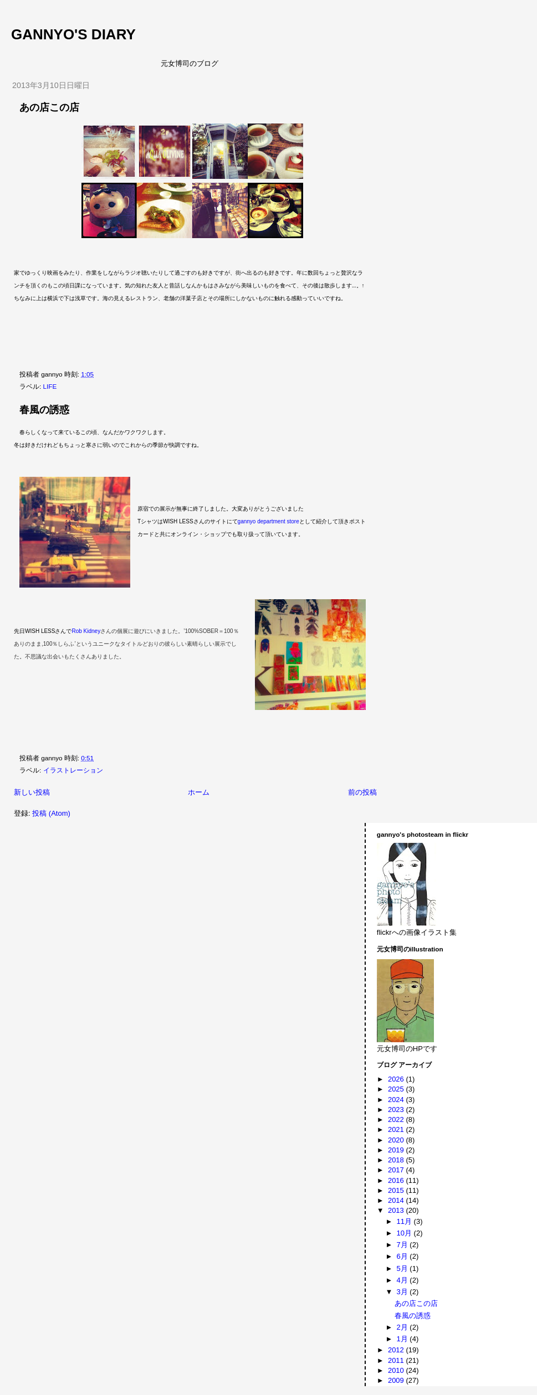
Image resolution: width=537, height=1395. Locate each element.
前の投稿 (362, 792)
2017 (397, 1170)
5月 (403, 1268)
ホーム (198, 792)
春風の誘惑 (44, 409)
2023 (397, 1109)
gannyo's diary (73, 34)
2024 (397, 1099)
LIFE (50, 386)
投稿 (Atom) (51, 813)
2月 (403, 1327)
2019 (397, 1150)
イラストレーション (73, 770)
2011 (397, 1360)
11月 (405, 1221)
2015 (397, 1190)
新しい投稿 (32, 792)
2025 (397, 1089)
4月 (403, 1280)
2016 (397, 1180)
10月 (405, 1233)
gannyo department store (268, 521)
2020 (397, 1140)
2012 (397, 1350)
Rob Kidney (85, 631)
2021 (397, 1129)
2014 (397, 1200)
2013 (397, 1210)
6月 (403, 1256)
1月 (403, 1339)
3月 (403, 1292)
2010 (397, 1370)
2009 (397, 1380)
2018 (397, 1160)
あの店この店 (49, 107)
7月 (403, 1244)
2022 (397, 1119)
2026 (397, 1079)
